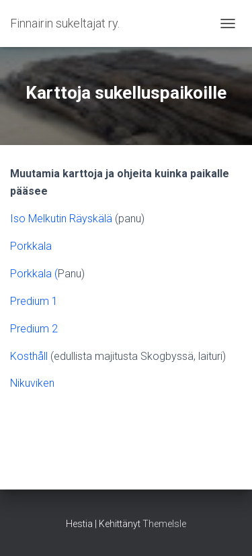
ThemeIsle (164, 523)
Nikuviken (32, 383)
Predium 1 (34, 301)
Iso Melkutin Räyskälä (61, 218)
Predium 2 (34, 328)
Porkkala (31, 246)
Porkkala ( (34, 273)
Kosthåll (29, 356)
